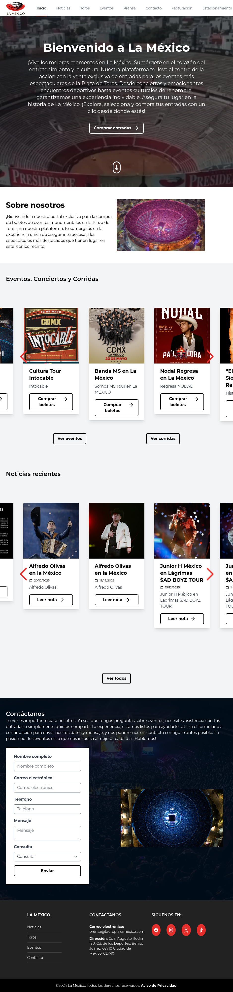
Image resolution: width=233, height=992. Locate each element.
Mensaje (22, 820)
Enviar (47, 870)
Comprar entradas (116, 128)
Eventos (34, 947)
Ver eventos (70, 438)
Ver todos (117, 678)
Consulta (23, 846)
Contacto (35, 957)
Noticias (34, 927)
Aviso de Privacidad (159, 985)
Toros (31, 937)
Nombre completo (33, 756)
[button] (23, 359)
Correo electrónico (33, 778)
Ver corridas (163, 438)
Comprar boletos (53, 401)
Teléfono (23, 799)
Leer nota (51, 592)
